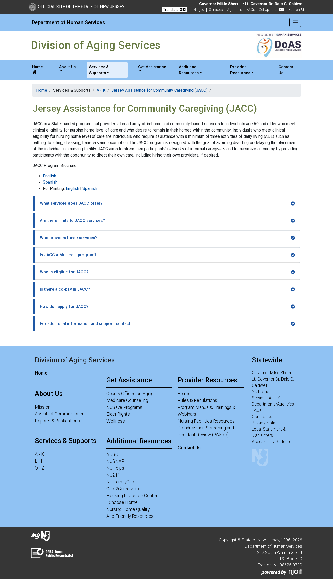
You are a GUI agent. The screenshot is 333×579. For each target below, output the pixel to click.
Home (37, 69)
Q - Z (39, 468)
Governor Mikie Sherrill (272, 372)
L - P (39, 461)
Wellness (115, 421)
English (49, 175)
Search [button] (296, 10)
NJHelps (115, 468)
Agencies (234, 10)
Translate (174, 9)
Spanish (50, 182)
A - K (101, 90)
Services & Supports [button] (99, 70)
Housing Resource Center (131, 495)
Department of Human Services (68, 22)
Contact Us (286, 70)
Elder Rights (118, 414)
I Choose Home (122, 502)
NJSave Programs (124, 407)
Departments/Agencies (273, 404)
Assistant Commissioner (59, 413)
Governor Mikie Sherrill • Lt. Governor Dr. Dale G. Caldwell (251, 4)
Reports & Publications (57, 421)
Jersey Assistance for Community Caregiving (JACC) (159, 90)
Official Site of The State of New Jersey (76, 6)
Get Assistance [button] (152, 67)
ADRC (112, 454)
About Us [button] (67, 67)
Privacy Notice (265, 422)
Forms (184, 393)
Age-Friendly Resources (129, 516)
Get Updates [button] (271, 9)
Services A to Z (266, 397)
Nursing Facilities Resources (206, 421)
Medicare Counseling (127, 400)
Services (216, 10)
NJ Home (260, 391)
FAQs (256, 410)
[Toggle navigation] (295, 22)
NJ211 (113, 475)
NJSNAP (115, 461)
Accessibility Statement (273, 441)
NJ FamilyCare (121, 481)
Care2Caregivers (122, 488)
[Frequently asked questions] (250, 10)
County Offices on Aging (129, 393)
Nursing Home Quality (128, 509)
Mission (42, 407)
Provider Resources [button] (240, 70)
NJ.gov (199, 10)
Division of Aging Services (75, 360)
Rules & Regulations (197, 400)
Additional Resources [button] (189, 70)
